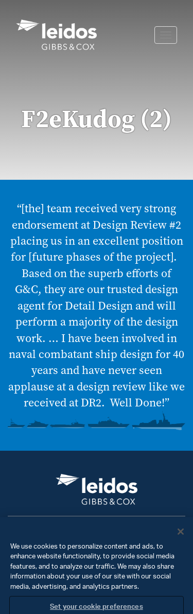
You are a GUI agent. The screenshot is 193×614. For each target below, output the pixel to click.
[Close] (180, 536)
